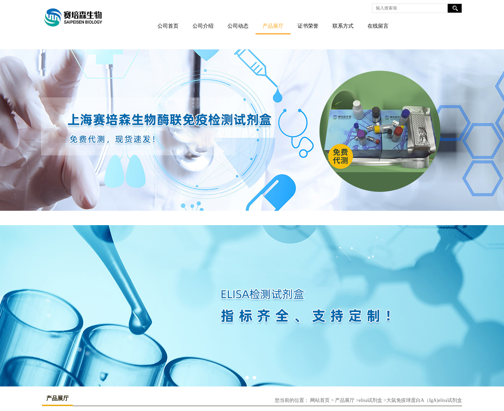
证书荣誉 (308, 26)
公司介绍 (203, 26)
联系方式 (343, 26)
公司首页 (168, 26)
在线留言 (378, 26)
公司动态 (237, 26)
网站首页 (320, 400)
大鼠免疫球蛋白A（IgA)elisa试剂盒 (424, 400)
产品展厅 (273, 26)
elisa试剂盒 (371, 400)
